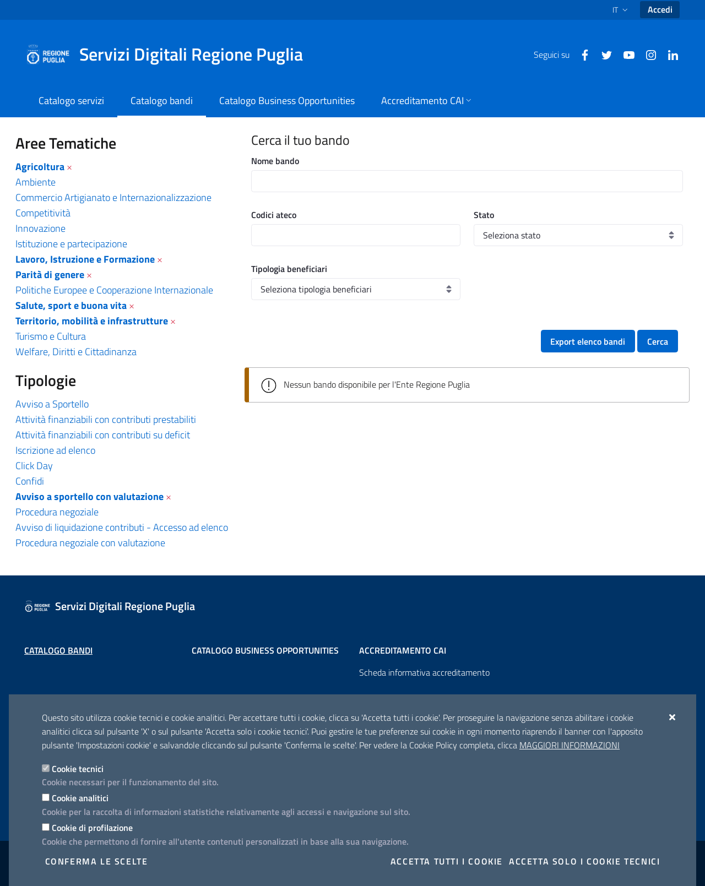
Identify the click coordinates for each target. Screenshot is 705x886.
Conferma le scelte (96, 861)
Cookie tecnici (78, 768)
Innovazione (40, 228)
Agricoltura (39, 166)
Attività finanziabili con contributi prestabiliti (105, 419)
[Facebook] (581, 54)
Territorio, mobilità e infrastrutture (91, 320)
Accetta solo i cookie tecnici (584, 861)
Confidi (29, 481)
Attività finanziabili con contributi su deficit (102, 434)
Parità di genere (49, 274)
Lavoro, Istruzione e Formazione (85, 259)
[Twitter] (603, 54)
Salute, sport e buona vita (71, 305)
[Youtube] (625, 54)
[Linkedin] (669, 54)
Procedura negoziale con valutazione (90, 542)
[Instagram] (647, 54)
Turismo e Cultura (50, 336)
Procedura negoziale (57, 511)
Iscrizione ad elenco (55, 450)
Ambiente (35, 182)
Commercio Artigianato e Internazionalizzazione (113, 197)
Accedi (660, 9)
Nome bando (275, 160)
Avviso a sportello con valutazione (89, 496)
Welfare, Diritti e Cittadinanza (76, 351)
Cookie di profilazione (92, 827)
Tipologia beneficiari (289, 268)
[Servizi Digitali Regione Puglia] (170, 54)
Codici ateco (273, 214)
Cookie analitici (80, 798)
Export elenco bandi (587, 341)
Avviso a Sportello (52, 403)
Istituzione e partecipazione (71, 243)
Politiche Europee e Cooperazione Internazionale (114, 289)
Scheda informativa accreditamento (424, 672)
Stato (484, 214)
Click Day (34, 465)
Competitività (42, 212)
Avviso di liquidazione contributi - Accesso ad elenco (121, 527)
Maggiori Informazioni (569, 745)
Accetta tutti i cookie (447, 861)
